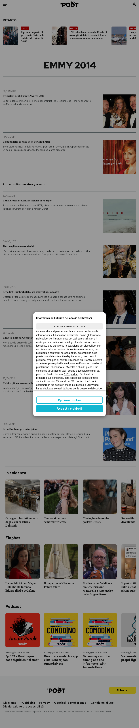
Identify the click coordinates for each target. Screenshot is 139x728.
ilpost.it (86, 377)
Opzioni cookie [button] (69, 400)
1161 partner (71, 374)
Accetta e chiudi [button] (69, 408)
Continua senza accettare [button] (69, 326)
